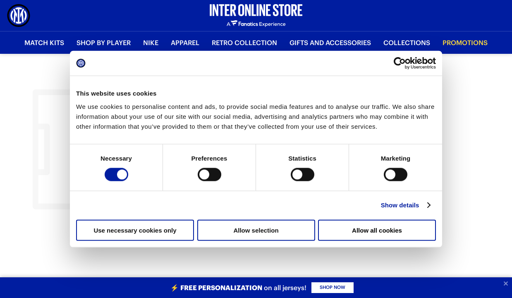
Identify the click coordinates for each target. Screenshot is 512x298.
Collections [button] (406, 42)
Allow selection (255, 229)
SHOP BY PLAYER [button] (104, 42)
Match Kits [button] (44, 42)
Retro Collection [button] (244, 42)
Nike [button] (150, 42)
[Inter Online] (18, 15)
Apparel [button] (185, 42)
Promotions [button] (465, 42)
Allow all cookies (377, 229)
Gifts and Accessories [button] (330, 42)
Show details (400, 205)
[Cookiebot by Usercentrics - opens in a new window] (400, 63)
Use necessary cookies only (134, 229)
